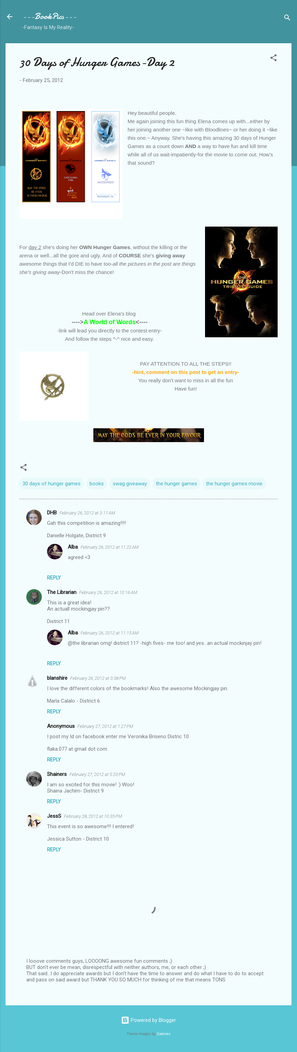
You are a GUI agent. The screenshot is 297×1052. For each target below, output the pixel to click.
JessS (54, 816)
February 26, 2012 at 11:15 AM (110, 632)
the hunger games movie (234, 484)
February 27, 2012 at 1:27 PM (105, 726)
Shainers (57, 774)
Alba (73, 547)
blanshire (57, 678)
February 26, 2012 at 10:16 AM (108, 592)
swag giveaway (130, 484)
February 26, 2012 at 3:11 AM (87, 512)
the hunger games (176, 484)
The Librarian (61, 592)
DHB (52, 513)
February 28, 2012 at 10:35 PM (93, 816)
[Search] (287, 18)
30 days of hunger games (51, 484)
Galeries (163, 1034)
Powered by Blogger (148, 1020)
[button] (273, 59)
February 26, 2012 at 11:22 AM (110, 547)
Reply (54, 577)
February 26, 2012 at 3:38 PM (98, 678)
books (97, 484)
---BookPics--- (49, 16)
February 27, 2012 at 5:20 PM (97, 774)
